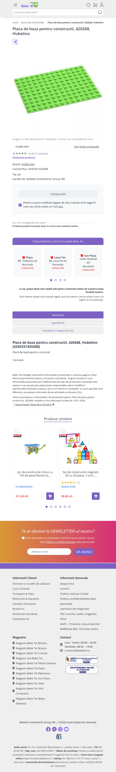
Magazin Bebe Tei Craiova (30, 653)
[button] (51, 280)
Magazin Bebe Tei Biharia (30, 643)
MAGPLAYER (68, 486)
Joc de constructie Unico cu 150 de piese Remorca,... (35, 473)
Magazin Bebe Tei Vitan (28, 683)
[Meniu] (15, 5)
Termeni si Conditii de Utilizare (31, 583)
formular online (88, 629)
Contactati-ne (21, 619)
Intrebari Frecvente (24, 604)
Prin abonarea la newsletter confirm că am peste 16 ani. (60, 538)
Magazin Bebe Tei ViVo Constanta (28, 691)
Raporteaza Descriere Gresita (34, 404)
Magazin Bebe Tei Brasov (30, 648)
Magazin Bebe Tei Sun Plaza (31, 678)
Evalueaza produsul (24, 157)
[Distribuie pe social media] (15, 42)
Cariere (64, 588)
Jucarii (15, 22)
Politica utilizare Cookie (74, 593)
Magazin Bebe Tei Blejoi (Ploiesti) (29, 701)
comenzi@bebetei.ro (77, 650)
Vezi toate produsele (86, 146)
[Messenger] (54, 729)
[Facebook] (48, 729)
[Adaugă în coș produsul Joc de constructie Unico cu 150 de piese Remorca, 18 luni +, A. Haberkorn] (50, 496)
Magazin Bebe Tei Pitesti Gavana (34, 663)
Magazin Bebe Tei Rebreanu (31, 673)
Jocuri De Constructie (32, 22)
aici (61, 206)
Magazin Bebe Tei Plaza (29, 668)
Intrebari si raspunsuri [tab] (58, 330)
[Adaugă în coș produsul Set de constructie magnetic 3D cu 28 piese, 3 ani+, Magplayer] (96, 496)
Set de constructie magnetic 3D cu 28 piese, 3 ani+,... (81, 473)
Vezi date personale (67, 542)
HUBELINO (28, 164)
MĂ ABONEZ (84, 552)
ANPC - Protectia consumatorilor (80, 624)
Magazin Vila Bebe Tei (27, 658)
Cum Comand (21, 588)
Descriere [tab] (58, 315)
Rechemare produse (25, 614)
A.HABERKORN (24, 486)
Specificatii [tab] (58, 322)
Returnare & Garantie (26, 598)
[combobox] (58, 12)
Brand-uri (18, 608)
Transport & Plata (23, 593)
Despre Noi (67, 583)
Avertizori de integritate (74, 608)
